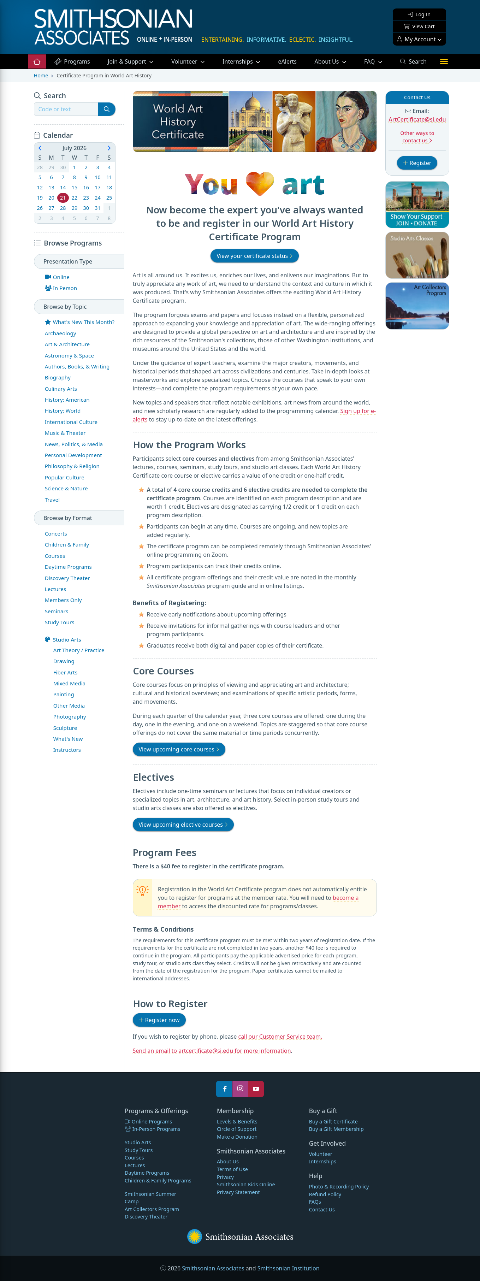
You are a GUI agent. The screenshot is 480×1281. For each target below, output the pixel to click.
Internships (238, 61)
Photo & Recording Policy (339, 1186)
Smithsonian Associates (213, 1268)
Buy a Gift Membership (336, 1129)
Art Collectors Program (152, 1209)
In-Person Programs (152, 1129)
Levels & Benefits (237, 1121)
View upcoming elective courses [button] (183, 824)
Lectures (135, 1165)
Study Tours (139, 1150)
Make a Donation (237, 1136)
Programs (72, 61)
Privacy (225, 1177)
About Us (327, 61)
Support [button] (128, 61)
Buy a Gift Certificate (333, 1121)
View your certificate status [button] (255, 256)
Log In (419, 14)
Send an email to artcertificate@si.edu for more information (212, 1051)
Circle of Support (237, 1129)
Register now (162, 1019)
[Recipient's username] (66, 109)
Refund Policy (325, 1194)
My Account (416, 39)
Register (420, 162)
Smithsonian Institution (288, 1268)
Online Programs (148, 1121)
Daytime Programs (147, 1172)
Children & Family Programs (158, 1180)
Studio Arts (63, 639)
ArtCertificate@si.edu (417, 119)
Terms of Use (232, 1169)
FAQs (315, 1201)
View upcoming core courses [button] (179, 749)
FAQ (377, 61)
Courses (134, 1157)
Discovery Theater (146, 1216)
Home (41, 75)
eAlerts (287, 61)
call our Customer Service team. (280, 1036)
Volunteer (184, 61)
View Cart (419, 26)
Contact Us (322, 1209)
